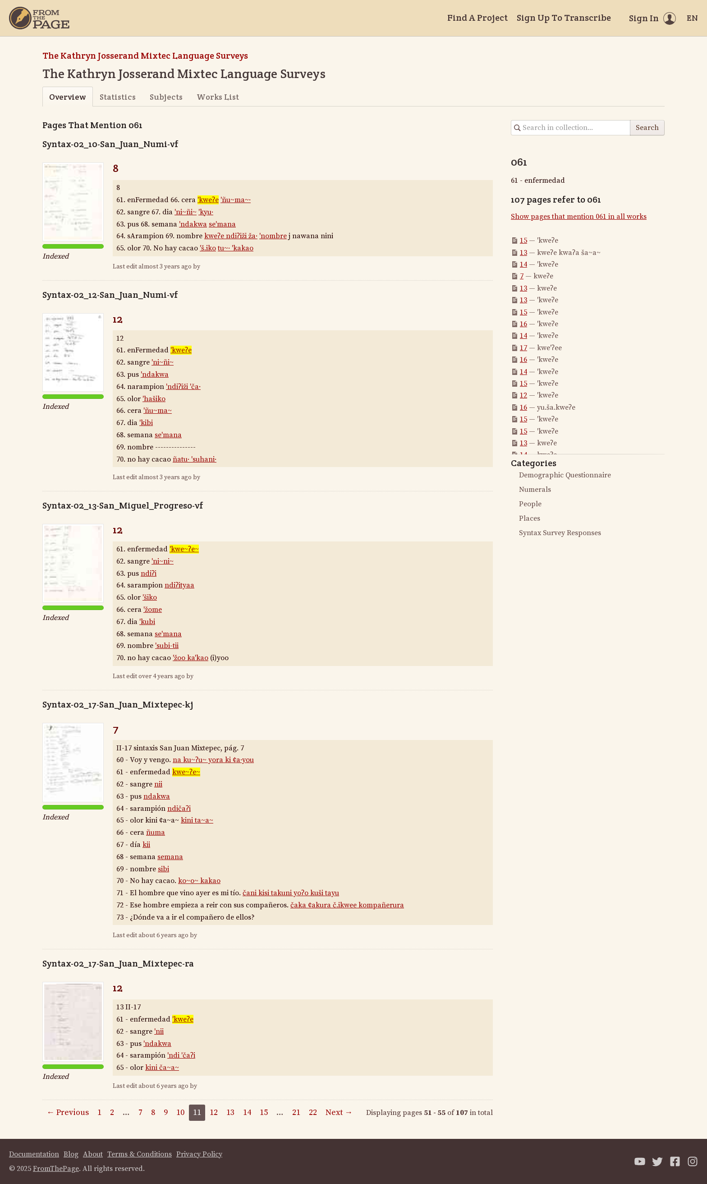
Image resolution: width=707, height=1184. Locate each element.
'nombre (273, 235)
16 (523, 323)
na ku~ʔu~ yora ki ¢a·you (213, 759)
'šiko (149, 597)
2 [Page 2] (112, 1112)
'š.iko (208, 248)
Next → (339, 1112)
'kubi (147, 621)
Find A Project (477, 17)
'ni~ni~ (163, 561)
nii (158, 784)
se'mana (222, 224)
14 (523, 264)
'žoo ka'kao (190, 657)
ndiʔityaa (179, 585)
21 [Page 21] (296, 1112)
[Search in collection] (571, 127)
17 (523, 347)
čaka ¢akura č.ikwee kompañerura (347, 905)
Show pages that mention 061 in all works (579, 216)
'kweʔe (208, 199)
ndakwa (156, 796)
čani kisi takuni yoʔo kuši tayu (291, 892)
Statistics (118, 97)
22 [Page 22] (313, 1112)
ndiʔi (148, 573)
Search (647, 127)
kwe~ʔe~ (186, 772)
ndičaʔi (179, 808)
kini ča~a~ (162, 1067)
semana (170, 856)
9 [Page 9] (166, 1112)
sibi (163, 869)
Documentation (34, 1154)
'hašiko (153, 398)
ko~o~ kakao (199, 880)
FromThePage (56, 1168)
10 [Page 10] (180, 1112)
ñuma (155, 832)
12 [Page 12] (214, 1112)
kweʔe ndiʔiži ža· (230, 235)
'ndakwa (193, 224)
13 (523, 252)
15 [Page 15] (264, 1112)
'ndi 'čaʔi (181, 1055)
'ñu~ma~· (235, 199)
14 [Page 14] (247, 1112)
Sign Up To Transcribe (564, 17)
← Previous (67, 1112)
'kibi (146, 422)
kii (146, 844)
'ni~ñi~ (185, 212)
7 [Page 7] (140, 1112)
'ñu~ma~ (157, 410)
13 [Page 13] (230, 1112)
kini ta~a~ (197, 820)
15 (523, 240)
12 (118, 319)
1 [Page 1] (99, 1112)
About (93, 1154)
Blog (71, 1154)
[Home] (39, 18)
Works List (218, 97)
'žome (152, 609)
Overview (67, 97)
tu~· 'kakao (235, 248)
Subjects (166, 97)
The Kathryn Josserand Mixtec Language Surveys (145, 55)
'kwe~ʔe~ (184, 549)
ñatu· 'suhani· (194, 459)
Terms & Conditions (139, 1154)
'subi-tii (167, 645)
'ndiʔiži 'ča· (183, 386)
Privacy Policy (199, 1154)
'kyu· (205, 212)
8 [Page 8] (153, 1112)
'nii (159, 1031)
